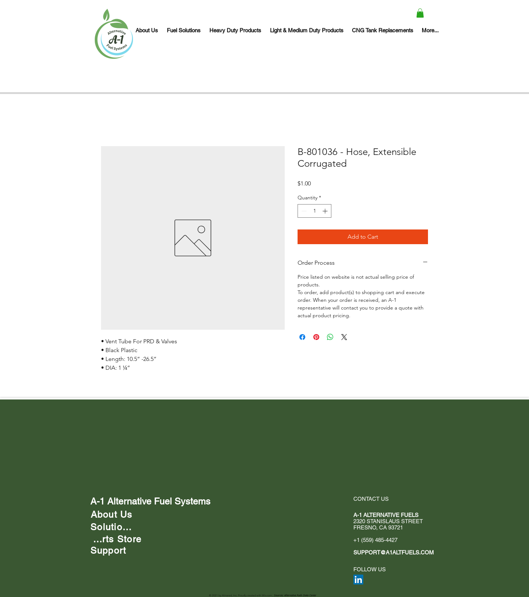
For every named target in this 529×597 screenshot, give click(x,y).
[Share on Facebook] (302, 337)
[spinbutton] (314, 211)
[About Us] (111, 514)
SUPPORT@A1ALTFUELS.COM (393, 552)
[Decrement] (303, 211)
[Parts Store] (115, 539)
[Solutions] (111, 527)
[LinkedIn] (358, 580)
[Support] (108, 550)
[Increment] (325, 211)
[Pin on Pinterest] (316, 337)
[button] (420, 13)
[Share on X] (344, 337)
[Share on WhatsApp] (330, 337)
